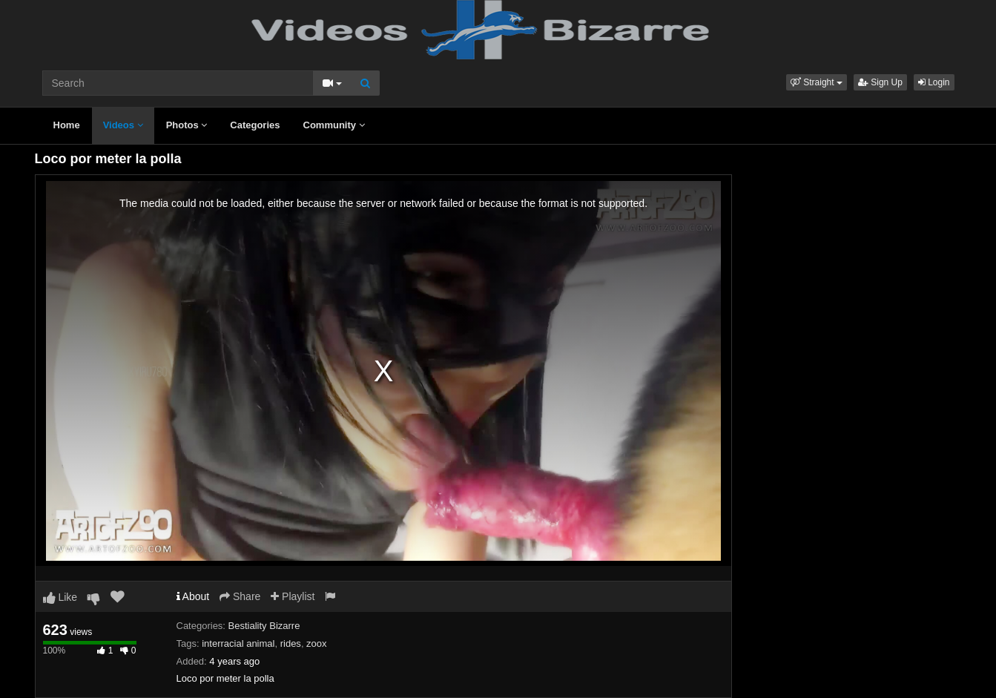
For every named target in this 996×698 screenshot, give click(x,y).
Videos (123, 125)
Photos (187, 125)
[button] (816, 82)
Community (334, 125)
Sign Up (880, 82)
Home (66, 125)
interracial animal (238, 643)
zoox (316, 643)
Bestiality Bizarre (264, 625)
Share (240, 596)
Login (934, 82)
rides (290, 643)
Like (60, 597)
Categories (255, 125)
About (193, 596)
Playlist (292, 596)
